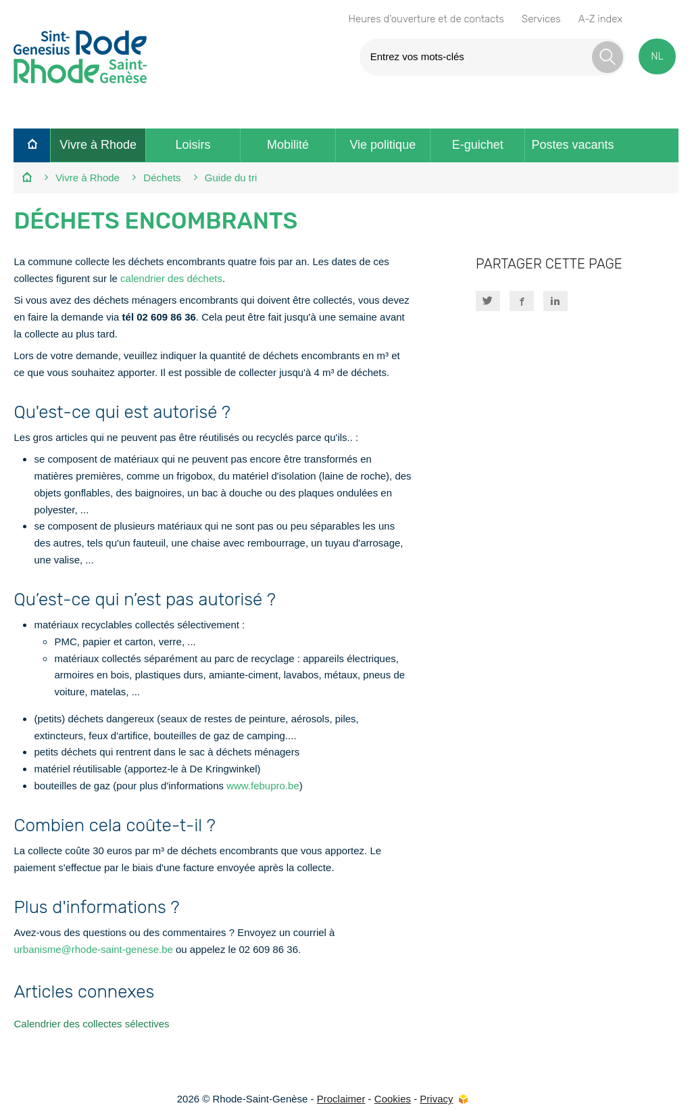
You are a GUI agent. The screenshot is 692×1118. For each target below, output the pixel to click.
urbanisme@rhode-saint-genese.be (93, 949)
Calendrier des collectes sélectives (91, 1023)
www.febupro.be (262, 785)
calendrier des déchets (171, 278)
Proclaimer (341, 1098)
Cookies (392, 1098)
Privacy (436, 1098)
